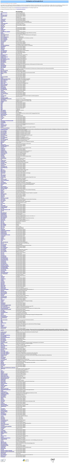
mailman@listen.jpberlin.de (21, 9)
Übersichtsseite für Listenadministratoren (21, 7)
